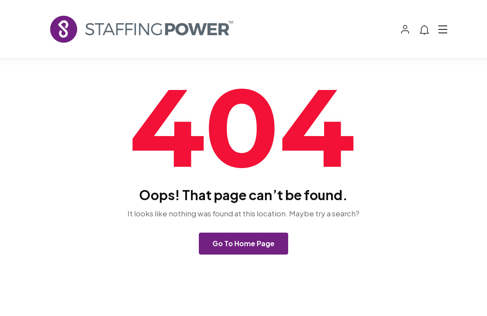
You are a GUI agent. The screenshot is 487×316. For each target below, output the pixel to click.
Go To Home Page (243, 243)
